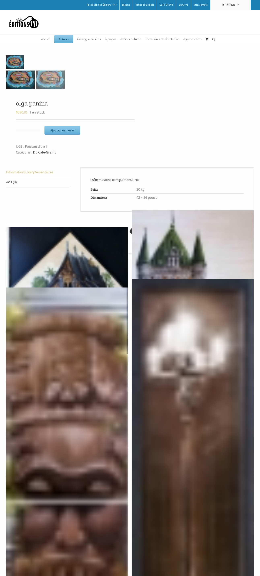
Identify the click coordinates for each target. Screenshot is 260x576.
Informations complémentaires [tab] (29, 172)
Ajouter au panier (62, 130)
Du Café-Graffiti (45, 152)
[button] (213, 39)
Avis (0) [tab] (11, 182)
